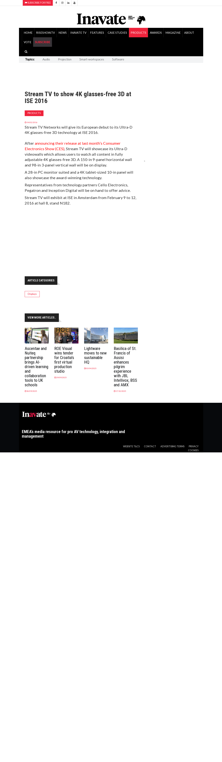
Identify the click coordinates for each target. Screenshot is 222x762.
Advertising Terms (172, 446)
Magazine (173, 32)
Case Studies (117, 32)
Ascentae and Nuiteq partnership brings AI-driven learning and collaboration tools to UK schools (36, 366)
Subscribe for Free (38, 2)
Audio (46, 59)
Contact (150, 446)
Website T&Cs (131, 446)
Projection (64, 59)
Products (138, 32)
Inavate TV (78, 32)
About (189, 32)
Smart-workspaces (91, 59)
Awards (156, 32)
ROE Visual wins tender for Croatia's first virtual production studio (64, 360)
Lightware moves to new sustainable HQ (95, 355)
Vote (27, 42)
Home (28, 32)
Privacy (193, 446)
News (62, 32)
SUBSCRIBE (42, 42)
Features (97, 32)
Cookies (193, 450)
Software (118, 59)
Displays (32, 294)
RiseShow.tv (45, 32)
